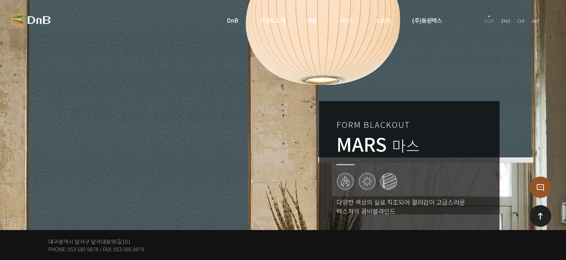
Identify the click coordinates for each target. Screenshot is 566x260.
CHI (520, 20)
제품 (312, 20)
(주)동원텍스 (427, 20)
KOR (488, 20)
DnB (232, 20)
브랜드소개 (272, 20)
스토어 (383, 20)
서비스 (346, 20)
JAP (535, 20)
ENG (505, 20)
